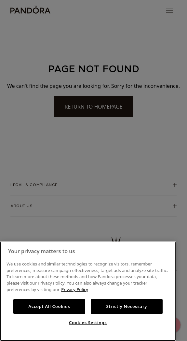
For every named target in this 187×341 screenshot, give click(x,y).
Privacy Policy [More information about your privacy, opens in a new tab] (74, 289)
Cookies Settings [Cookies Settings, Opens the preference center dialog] (88, 322)
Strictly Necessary (126, 306)
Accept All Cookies (49, 306)
